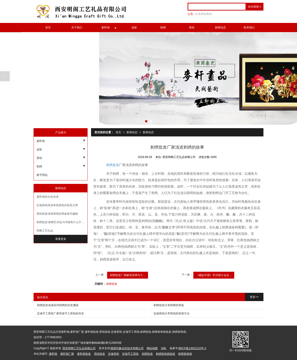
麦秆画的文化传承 (48, 196)
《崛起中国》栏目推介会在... (213, 275)
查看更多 (60, 239)
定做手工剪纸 (130, 353)
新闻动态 (220, 27)
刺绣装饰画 (185, 353)
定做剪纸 (113, 353)
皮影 (134, 27)
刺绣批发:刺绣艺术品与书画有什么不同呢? (62, 222)
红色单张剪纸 (203, 14)
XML (164, 348)
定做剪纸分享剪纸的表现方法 (171, 313)
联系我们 (249, 27)
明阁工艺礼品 (45, 230)
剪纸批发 (99, 353)
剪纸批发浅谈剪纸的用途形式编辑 (57, 213)
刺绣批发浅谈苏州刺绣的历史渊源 (57, 305)
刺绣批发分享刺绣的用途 (169, 305)
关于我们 (76, 27)
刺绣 (163, 27)
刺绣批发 (112, 165)
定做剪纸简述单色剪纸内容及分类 (57, 205)
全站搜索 (253, 6)
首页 (48, 27)
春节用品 (42, 175)
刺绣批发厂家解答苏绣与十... (127, 275)
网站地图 (152, 348)
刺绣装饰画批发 (165, 353)
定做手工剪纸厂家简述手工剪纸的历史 (60, 313)
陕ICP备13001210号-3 (192, 348)
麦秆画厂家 (67, 353)
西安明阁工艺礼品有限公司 (79, 348)
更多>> (254, 297)
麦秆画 (105, 27)
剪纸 (191, 27)
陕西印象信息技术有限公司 (127, 348)
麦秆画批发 (84, 353)
